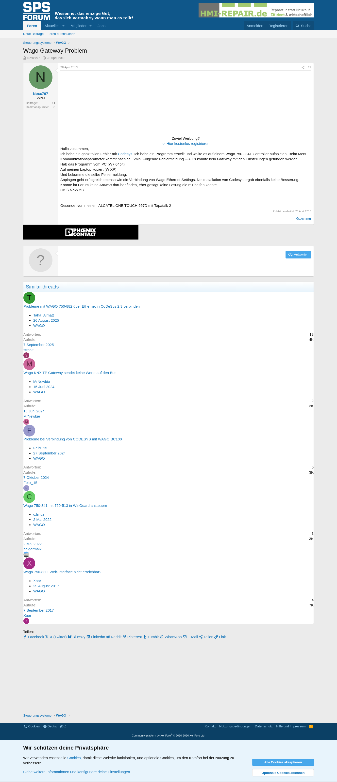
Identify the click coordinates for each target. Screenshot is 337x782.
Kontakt (210, 726)
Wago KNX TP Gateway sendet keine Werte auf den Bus (69, 373)
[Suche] (303, 25)
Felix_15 (40, 448)
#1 (309, 67)
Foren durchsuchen (61, 34)
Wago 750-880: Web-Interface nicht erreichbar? (62, 572)
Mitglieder (78, 26)
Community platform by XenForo (168, 735)
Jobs (101, 26)
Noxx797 (33, 58)
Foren (32, 26)
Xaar (37, 581)
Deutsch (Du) (54, 726)
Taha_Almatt (43, 315)
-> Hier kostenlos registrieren (185, 143)
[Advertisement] (91, 104)
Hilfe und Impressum (290, 726)
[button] (63, 25)
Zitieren (305, 219)
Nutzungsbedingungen (235, 726)
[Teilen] (303, 67)
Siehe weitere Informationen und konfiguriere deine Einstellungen (76, 772)
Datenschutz (264, 726)
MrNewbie (41, 381)
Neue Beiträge (33, 34)
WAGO (39, 325)
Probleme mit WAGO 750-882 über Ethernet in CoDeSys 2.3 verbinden (81, 306)
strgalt (28, 350)
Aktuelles (52, 26)
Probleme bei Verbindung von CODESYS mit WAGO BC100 (72, 439)
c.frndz (38, 514)
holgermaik (32, 549)
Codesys (125, 154)
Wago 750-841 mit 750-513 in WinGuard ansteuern (65, 505)
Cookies (32, 726)
